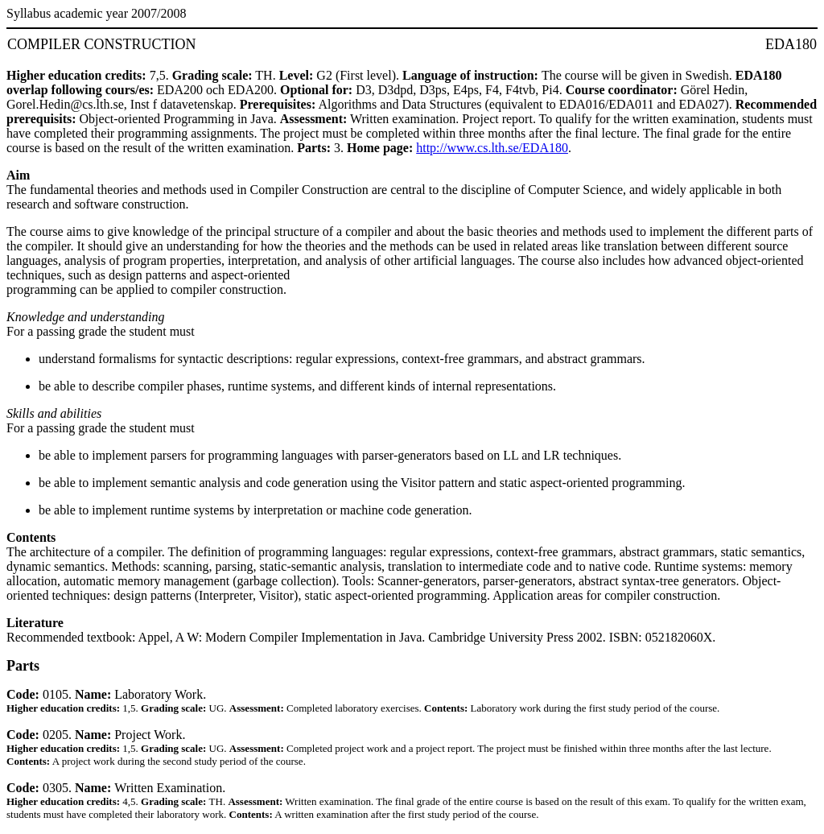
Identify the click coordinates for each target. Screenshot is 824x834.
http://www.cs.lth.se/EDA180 (492, 148)
